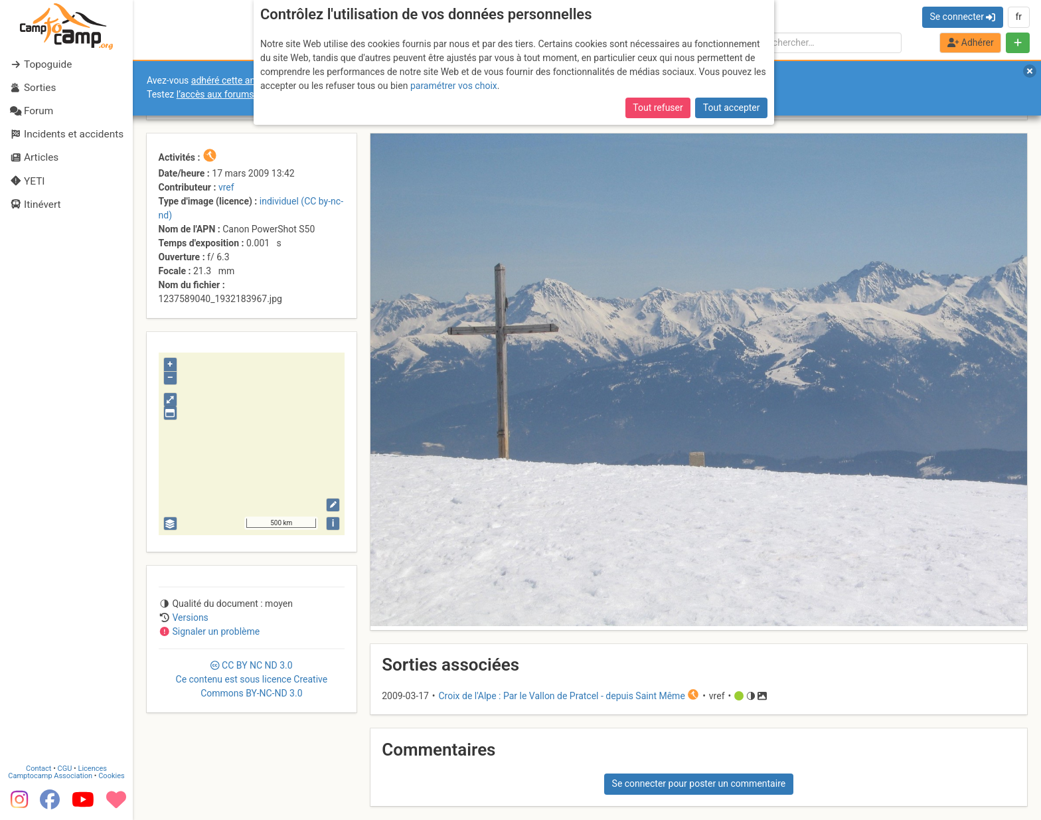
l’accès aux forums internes (233, 94)
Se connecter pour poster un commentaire (699, 783)
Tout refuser (657, 107)
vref (226, 187)
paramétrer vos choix (453, 85)
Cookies (111, 776)
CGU (65, 768)
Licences (92, 768)
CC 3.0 (252, 679)
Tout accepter (731, 107)
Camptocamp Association (50, 776)
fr (1018, 16)
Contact (38, 768)
